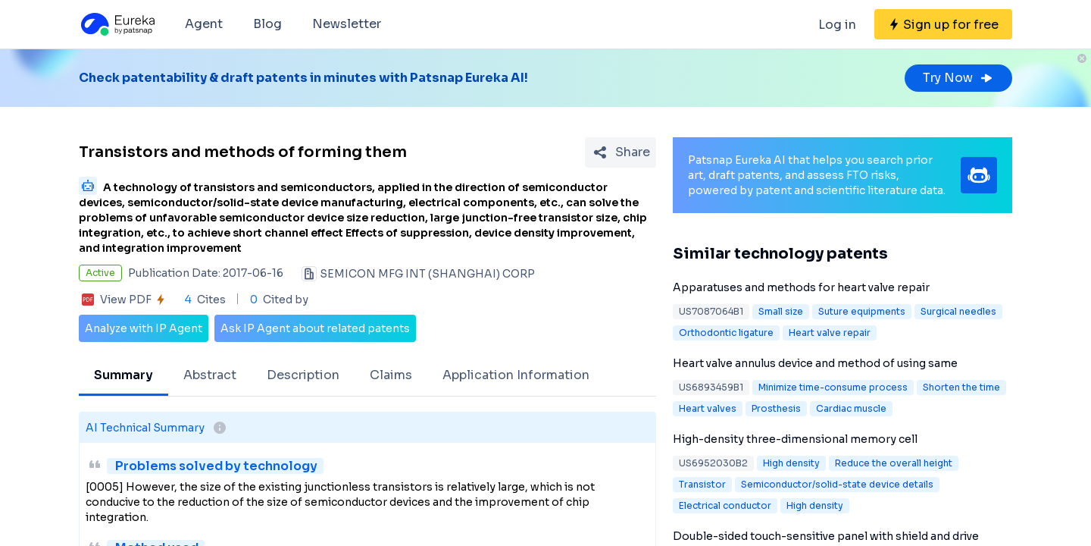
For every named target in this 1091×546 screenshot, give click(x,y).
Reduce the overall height (893, 463)
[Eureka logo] (117, 24)
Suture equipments (861, 311)
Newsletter (346, 24)
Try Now (958, 78)
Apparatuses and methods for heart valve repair (801, 287)
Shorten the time (961, 387)
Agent (204, 24)
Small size (780, 311)
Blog (267, 24)
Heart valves (707, 408)
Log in (837, 25)
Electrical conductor (725, 505)
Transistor (702, 484)
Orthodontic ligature (726, 332)
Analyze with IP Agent (143, 328)
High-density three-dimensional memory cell (795, 439)
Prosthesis (776, 408)
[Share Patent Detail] (620, 152)
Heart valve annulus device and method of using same (815, 363)
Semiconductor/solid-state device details (837, 484)
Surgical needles (958, 311)
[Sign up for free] (943, 24)
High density (791, 463)
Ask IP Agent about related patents (315, 328)
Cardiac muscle (851, 408)
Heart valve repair (830, 332)
